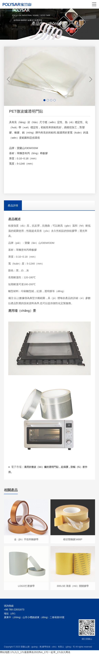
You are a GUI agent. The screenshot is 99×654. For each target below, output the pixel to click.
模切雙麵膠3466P (72, 541)
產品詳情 (13, 205)
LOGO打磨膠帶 (26, 587)
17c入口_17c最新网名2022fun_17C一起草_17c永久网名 (40, 652)
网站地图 (5, 652)
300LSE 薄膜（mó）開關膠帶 (73, 587)
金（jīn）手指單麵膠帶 (26, 541)
